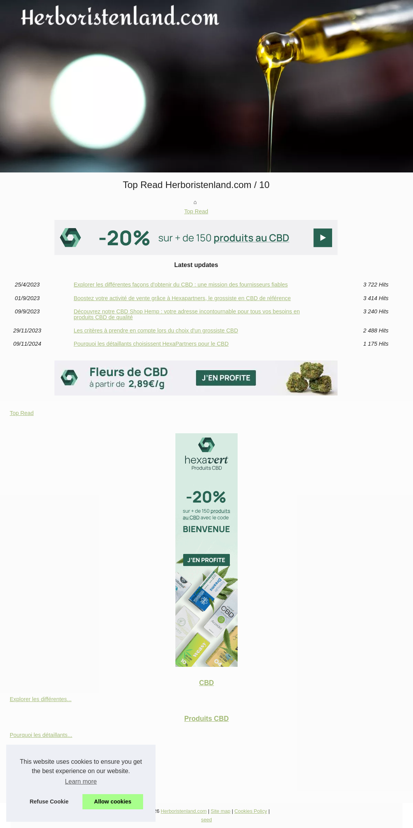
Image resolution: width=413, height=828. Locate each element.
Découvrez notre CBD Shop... (47, 769)
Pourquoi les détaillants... (41, 735)
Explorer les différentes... (41, 699)
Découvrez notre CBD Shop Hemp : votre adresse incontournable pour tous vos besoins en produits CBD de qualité (187, 314)
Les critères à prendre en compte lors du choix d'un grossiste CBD (156, 330)
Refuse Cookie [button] (49, 801)
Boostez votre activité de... (42, 787)
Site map (221, 811)
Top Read (196, 211)
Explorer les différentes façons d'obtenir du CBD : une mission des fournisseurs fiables (180, 284)
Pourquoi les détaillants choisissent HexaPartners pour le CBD (151, 343)
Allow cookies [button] (112, 801)
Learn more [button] (81, 781)
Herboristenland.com (183, 811)
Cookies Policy (250, 811)
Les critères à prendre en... (43, 752)
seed (206, 820)
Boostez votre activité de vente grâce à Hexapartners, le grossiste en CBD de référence (182, 298)
